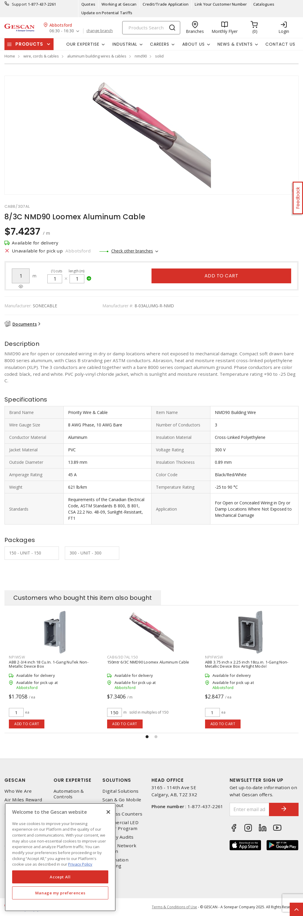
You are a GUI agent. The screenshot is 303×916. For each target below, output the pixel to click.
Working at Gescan (118, 4)
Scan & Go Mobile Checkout (121, 802)
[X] (108, 812)
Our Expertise (72, 780)
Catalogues (264, 4)
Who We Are (18, 791)
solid (159, 56)
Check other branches (132, 251)
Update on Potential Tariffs (107, 12)
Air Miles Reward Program (23, 802)
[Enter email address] (250, 809)
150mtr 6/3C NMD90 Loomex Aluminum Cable (148, 662)
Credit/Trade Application (165, 4)
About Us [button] (193, 44)
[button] (147, 736)
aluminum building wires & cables (96, 56)
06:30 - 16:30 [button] (61, 30)
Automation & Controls (69, 794)
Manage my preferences (60, 893)
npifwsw (214, 657)
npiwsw (17, 657)
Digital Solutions (120, 791)
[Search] (151, 27)
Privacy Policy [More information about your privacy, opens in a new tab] (80, 864)
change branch (99, 30)
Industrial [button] (124, 44)
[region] (60, 857)
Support (19, 4)
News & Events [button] (235, 44)
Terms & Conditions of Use (174, 906)
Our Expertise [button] (82, 44)
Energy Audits (117, 837)
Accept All (60, 877)
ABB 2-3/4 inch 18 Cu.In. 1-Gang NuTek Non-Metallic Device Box (48, 664)
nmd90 (141, 56)
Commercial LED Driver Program (120, 825)
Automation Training (115, 862)
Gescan (14, 780)
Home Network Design (119, 848)
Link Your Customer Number (221, 4)
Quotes (88, 4)
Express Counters (122, 814)
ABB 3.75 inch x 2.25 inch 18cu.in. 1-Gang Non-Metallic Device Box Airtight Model (247, 664)
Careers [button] (159, 44)
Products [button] (29, 44)
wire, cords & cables (41, 56)
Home (9, 56)
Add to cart (221, 275)
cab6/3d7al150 (122, 657)
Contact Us (280, 44)
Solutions (116, 780)
